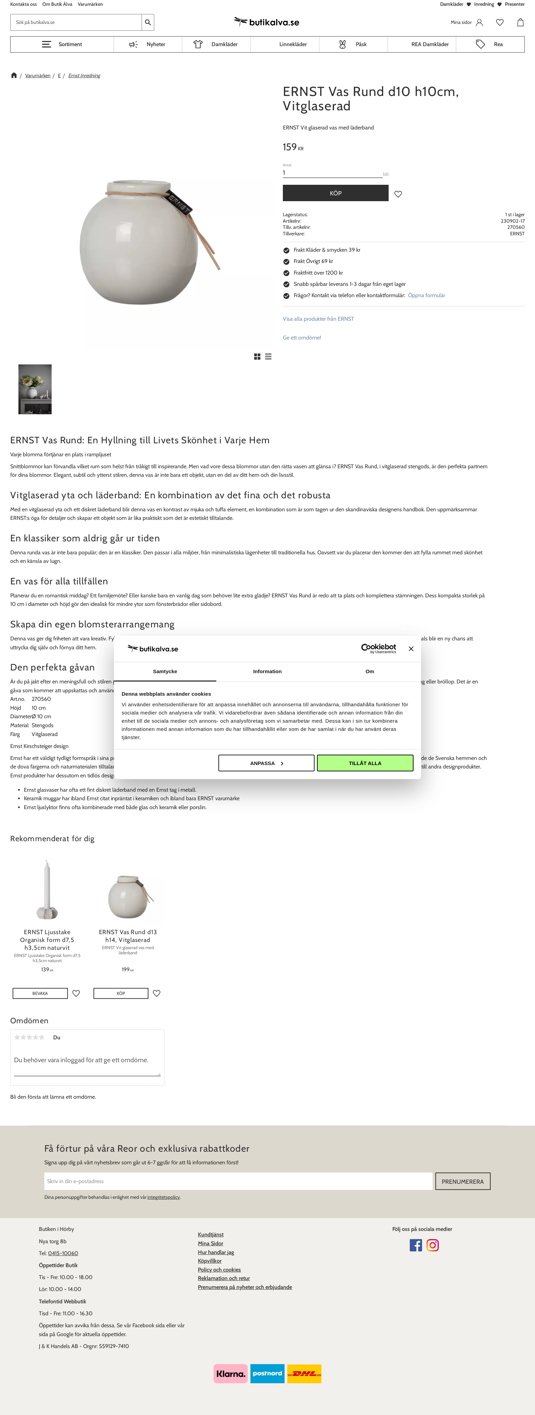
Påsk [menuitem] (361, 44)
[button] (62, 44)
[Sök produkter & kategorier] (76, 22)
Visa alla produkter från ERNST (318, 319)
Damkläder (451, 4)
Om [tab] (369, 671)
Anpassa (266, 763)
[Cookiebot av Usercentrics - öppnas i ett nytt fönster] (366, 648)
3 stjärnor (29, 1037)
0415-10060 (63, 1253)
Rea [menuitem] (498, 44)
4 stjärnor (35, 1037)
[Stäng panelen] (411, 648)
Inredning (484, 4)
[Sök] (148, 22)
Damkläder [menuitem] (224, 44)
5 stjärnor (42, 1037)
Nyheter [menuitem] (156, 44)
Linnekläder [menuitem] (293, 44)
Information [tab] (267, 671)
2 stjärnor (23, 1037)
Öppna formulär (426, 295)
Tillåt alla (365, 763)
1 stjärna (17, 1037)
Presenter (515, 4)
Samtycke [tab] (165, 671)
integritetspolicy (163, 1197)
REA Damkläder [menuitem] (430, 44)
